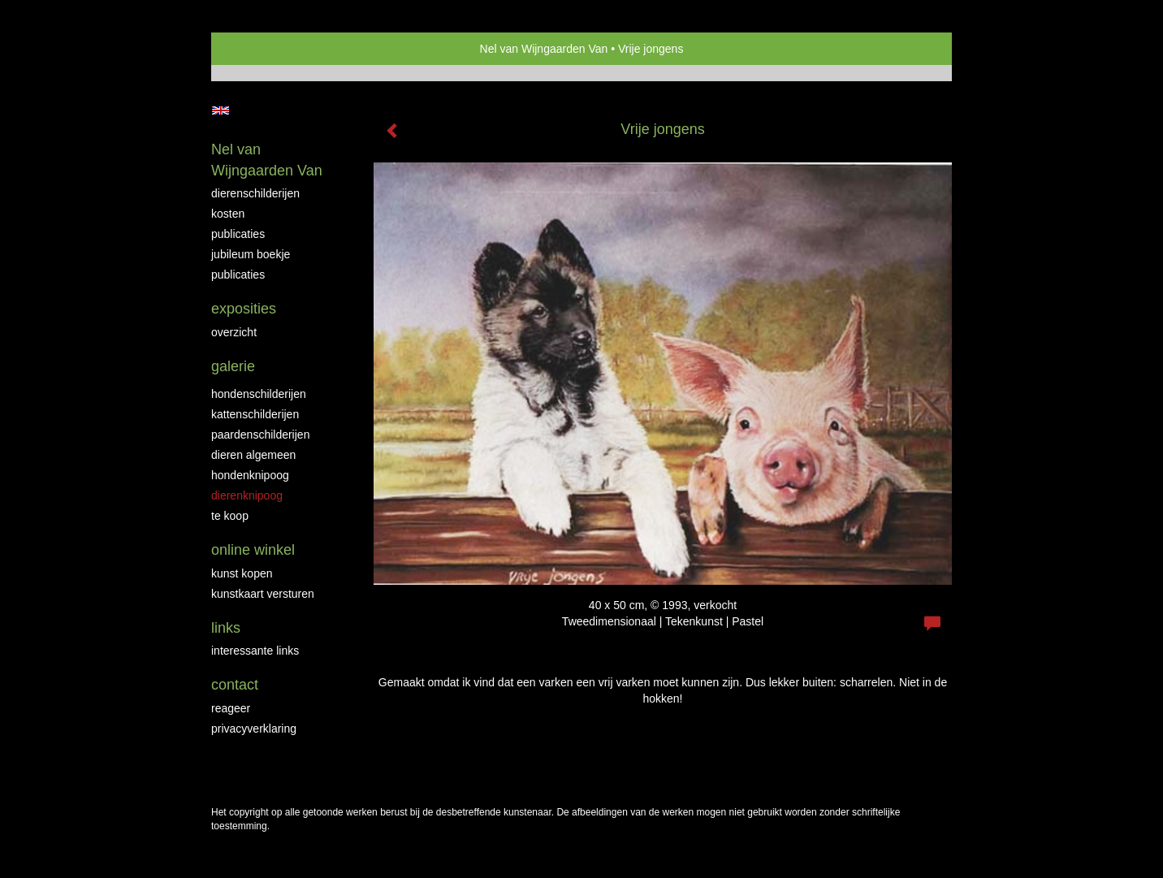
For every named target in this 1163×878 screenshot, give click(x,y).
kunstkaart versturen (262, 593)
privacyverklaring (253, 728)
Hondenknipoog (250, 475)
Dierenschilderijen (255, 193)
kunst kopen (242, 573)
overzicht (234, 332)
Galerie (233, 366)
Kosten (227, 213)
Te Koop (230, 515)
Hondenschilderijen (258, 393)
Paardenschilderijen (260, 434)
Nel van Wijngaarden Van (544, 48)
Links (225, 628)
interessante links (255, 650)
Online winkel (253, 550)
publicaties (238, 274)
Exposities (243, 309)
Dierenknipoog (247, 495)
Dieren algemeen (253, 454)
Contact (234, 685)
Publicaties (238, 233)
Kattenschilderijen (255, 414)
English (220, 110)
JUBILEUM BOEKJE (250, 254)
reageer (230, 708)
